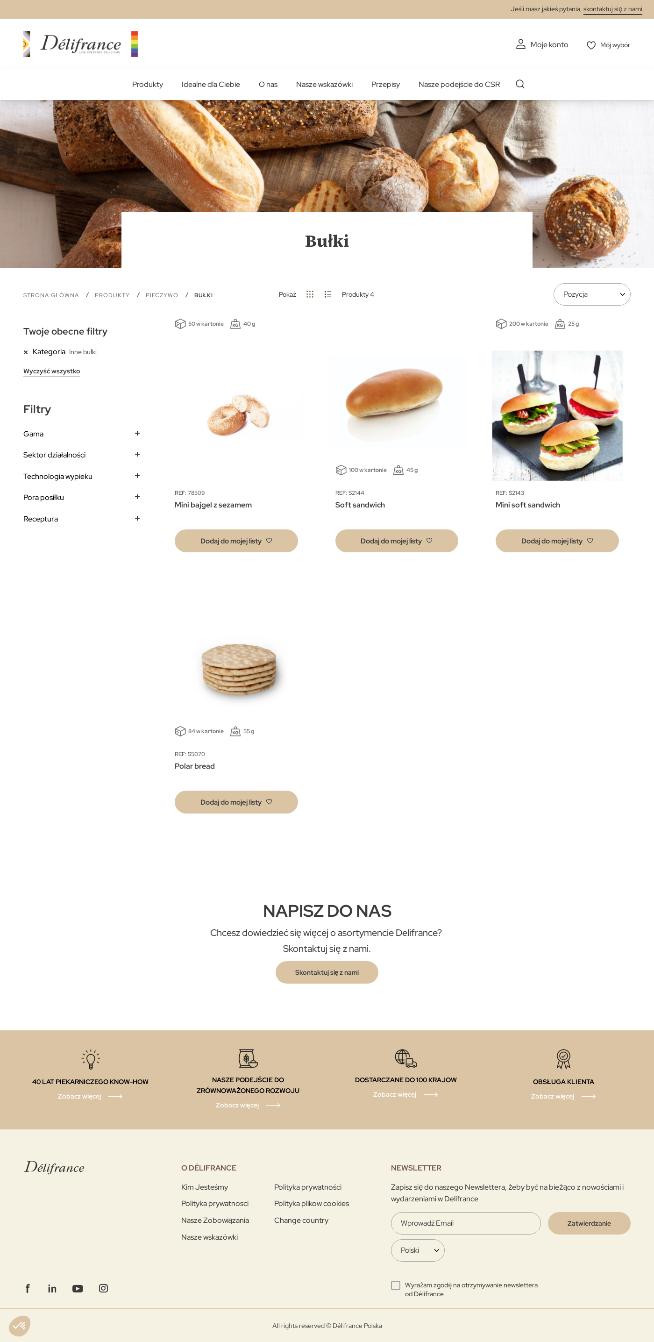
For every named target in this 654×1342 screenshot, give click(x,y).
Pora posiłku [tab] (43, 497)
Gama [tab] (33, 433)
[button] (236, 540)
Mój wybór (613, 45)
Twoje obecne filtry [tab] (65, 331)
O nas (268, 84)
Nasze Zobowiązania (215, 1220)
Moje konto (544, 45)
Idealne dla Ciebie (211, 84)
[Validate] (589, 1223)
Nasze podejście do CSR (459, 84)
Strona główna (52, 294)
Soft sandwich (360, 504)
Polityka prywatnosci (215, 1203)
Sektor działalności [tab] (54, 454)
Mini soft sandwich (528, 504)
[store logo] (80, 43)
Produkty (147, 84)
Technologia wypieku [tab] (57, 475)
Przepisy (385, 84)
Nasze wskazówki (324, 84)
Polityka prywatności (307, 1187)
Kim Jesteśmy (204, 1187)
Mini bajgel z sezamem (213, 504)
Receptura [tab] (40, 518)
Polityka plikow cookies (311, 1203)
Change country (301, 1220)
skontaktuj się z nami (612, 9)
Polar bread (195, 766)
